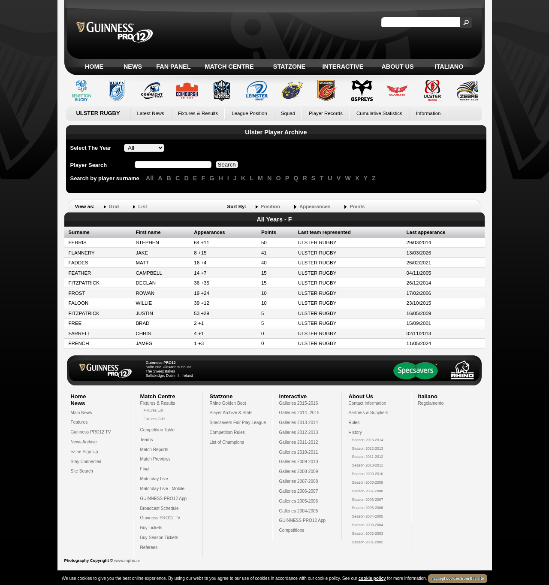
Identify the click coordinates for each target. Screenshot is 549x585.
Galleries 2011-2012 (298, 442)
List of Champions (227, 442)
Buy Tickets (151, 527)
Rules (354, 422)
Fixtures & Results (198, 113)
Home (94, 66)
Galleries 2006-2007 (298, 491)
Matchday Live (154, 478)
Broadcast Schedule (159, 508)
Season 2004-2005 (367, 516)
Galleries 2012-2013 (298, 432)
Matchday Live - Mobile (162, 488)
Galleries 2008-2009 (298, 471)
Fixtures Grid (154, 419)
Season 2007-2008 (367, 491)
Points (357, 206)
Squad (288, 113)
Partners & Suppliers (368, 412)
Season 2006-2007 (367, 499)
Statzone (289, 66)
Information (428, 113)
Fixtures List (154, 410)
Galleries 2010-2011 (298, 452)
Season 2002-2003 (367, 533)
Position (270, 206)
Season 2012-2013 (367, 448)
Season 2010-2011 (367, 465)
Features (79, 422)
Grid (114, 206)
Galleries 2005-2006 (298, 501)
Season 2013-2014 (367, 440)
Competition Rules (227, 432)
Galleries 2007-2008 (298, 481)
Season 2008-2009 (367, 482)
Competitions (292, 530)
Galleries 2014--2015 (299, 412)
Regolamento (431, 403)
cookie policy (372, 578)
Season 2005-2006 (367, 508)
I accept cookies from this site (457, 578)
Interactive (343, 66)
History (355, 432)
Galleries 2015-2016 (298, 403)
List (142, 206)
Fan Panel (173, 66)
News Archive (84, 442)
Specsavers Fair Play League (238, 422)
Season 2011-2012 (367, 457)
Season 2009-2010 (367, 474)
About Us (397, 66)
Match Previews (155, 459)
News (133, 66)
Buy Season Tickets (159, 537)
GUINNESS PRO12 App (163, 498)
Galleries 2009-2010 (298, 461)
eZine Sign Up (84, 451)
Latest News (150, 113)
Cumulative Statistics (379, 113)
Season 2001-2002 (367, 542)
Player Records (326, 113)
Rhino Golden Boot (228, 403)
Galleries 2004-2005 (298, 511)
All (150, 178)
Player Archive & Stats (231, 412)
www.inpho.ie (127, 560)
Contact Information (367, 403)
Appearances (314, 206)
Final (145, 469)
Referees (149, 547)
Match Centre (229, 66)
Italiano (449, 66)
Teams (146, 439)
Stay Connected (86, 461)
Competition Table (157, 429)
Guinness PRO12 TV (91, 432)
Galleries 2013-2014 (298, 422)
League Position (249, 113)
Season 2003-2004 (367, 525)
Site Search (82, 471)
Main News (81, 412)
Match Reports (154, 449)
